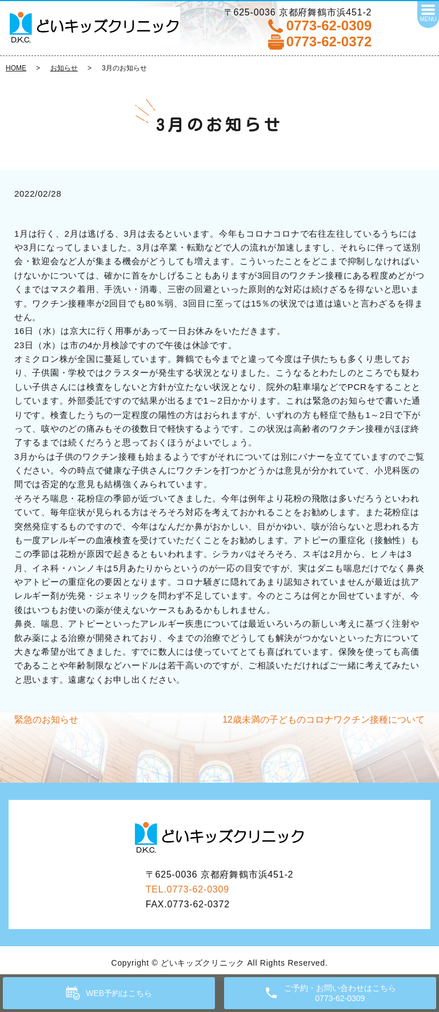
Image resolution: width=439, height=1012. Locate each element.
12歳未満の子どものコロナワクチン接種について (323, 719)
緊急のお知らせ (46, 719)
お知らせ (64, 68)
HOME (16, 68)
